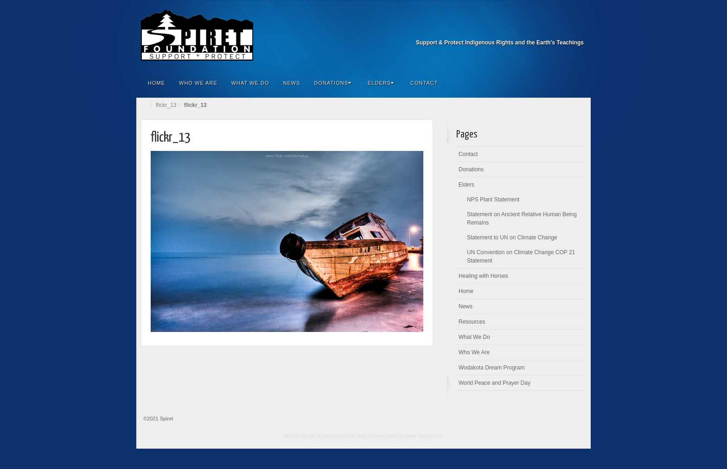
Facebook (577, 29)
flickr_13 (166, 105)
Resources (472, 322)
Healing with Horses (483, 276)
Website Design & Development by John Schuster (335, 435)
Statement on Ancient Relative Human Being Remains (522, 218)
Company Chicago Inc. (419, 435)
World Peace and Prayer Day (494, 383)
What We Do (250, 83)
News (291, 83)
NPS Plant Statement (493, 199)
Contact (424, 83)
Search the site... (578, 83)
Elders (381, 83)
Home (156, 83)
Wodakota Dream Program (492, 367)
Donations (332, 83)
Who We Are (198, 83)
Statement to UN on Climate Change (512, 237)
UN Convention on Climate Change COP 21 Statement (521, 256)
